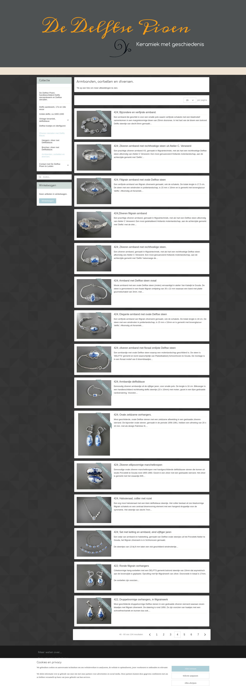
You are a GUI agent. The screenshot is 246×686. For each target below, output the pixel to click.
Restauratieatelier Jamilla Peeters (53, 658)
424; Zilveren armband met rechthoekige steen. (140, 247)
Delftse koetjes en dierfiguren (52, 126)
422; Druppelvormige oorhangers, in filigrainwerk (141, 599)
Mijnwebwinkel (154, 680)
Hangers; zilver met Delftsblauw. (50, 141)
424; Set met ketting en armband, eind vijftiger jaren (142, 532)
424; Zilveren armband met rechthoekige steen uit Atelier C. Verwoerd (152, 146)
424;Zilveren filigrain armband (130, 213)
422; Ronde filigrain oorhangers (131, 566)
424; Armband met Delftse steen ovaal (135, 280)
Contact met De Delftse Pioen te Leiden (54, 165)
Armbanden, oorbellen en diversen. (53, 155)
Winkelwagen (48, 201)
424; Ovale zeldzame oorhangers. (133, 414)
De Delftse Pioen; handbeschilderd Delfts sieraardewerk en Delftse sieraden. (50, 96)
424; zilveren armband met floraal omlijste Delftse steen (145, 348)
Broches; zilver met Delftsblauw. (50, 148)
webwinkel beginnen (130, 680)
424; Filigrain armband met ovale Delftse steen (140, 179)
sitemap (115, 680)
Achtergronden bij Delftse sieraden (53, 668)
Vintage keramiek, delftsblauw (54, 120)
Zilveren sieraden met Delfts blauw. (54, 134)
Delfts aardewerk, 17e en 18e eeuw (52, 108)
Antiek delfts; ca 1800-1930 (51, 114)
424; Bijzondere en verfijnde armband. (135, 112)
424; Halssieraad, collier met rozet (133, 498)
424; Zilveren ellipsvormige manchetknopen (138, 464)
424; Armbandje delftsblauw (129, 381)
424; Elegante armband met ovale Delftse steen (140, 314)
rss (120, 680)
